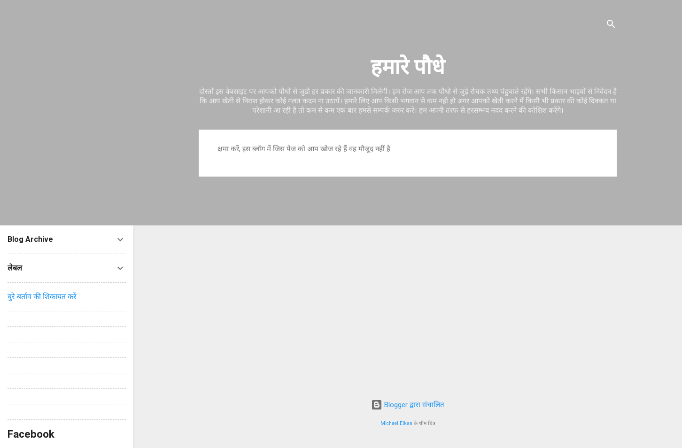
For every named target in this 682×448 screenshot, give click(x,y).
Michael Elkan (396, 423)
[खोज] (611, 25)
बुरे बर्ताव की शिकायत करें (42, 296)
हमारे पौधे (408, 66)
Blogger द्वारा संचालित (407, 405)
